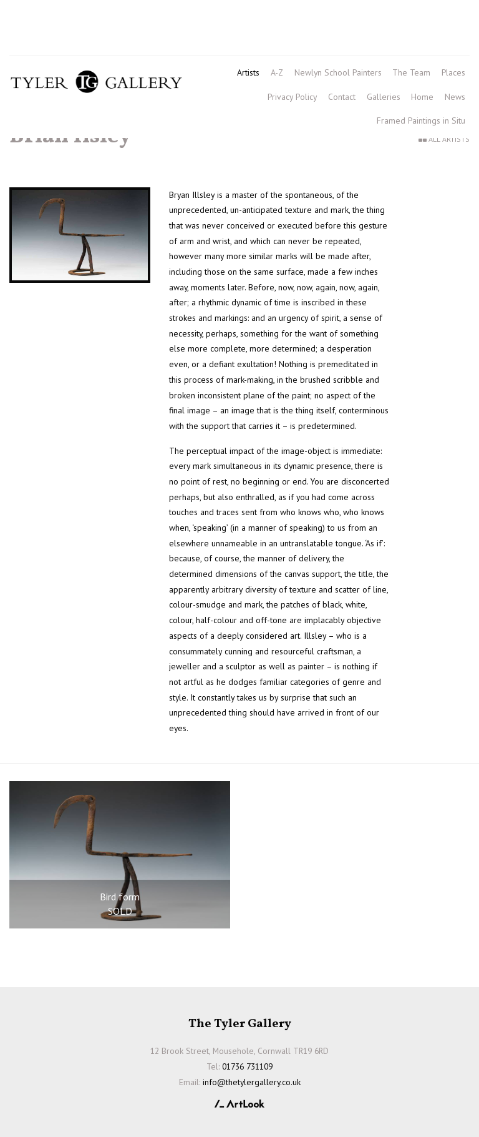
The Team (411, 72)
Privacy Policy (292, 96)
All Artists (449, 139)
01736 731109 (45, 19)
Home (422, 96)
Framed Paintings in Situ (421, 120)
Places (453, 72)
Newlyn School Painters (338, 72)
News (455, 96)
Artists (248, 72)
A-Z (277, 72)
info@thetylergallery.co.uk (111, 40)
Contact (342, 96)
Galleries (383, 96)
